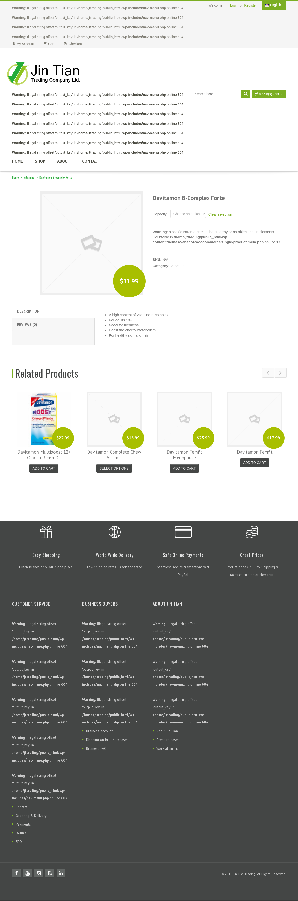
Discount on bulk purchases (107, 740)
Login (234, 5)
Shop (40, 161)
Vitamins (29, 177)
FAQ (19, 842)
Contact (90, 161)
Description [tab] (28, 311)
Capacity (160, 214)
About (63, 161)
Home (17, 161)
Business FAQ (96, 749)
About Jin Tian (167, 731)
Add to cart (43, 468)
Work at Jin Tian (168, 749)
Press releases (167, 740)
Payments (23, 824)
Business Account (99, 731)
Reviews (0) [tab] (27, 324)
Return (21, 833)
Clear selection (220, 214)
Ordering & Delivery (31, 816)
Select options (114, 468)
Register (250, 5)
